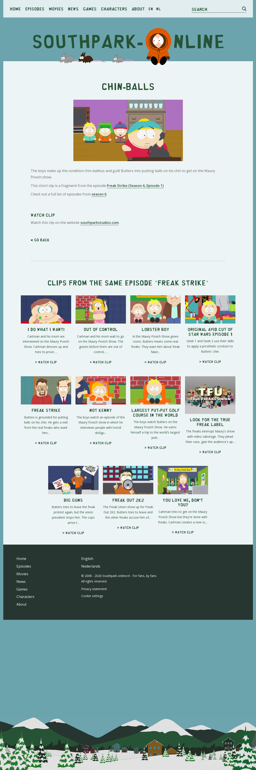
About (138, 9)
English (87, 681)
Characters (114, 9)
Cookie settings (92, 718)
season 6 (99, 255)
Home (15, 9)
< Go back (40, 362)
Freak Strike (181, 405)
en (150, 9)
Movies (56, 9)
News (73, 9)
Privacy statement (94, 711)
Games (90, 9)
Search (199, 9)
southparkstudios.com (99, 345)
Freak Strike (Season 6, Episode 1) (135, 246)
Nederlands (90, 688)
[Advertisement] (128, 98)
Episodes (34, 9)
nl (158, 9)
